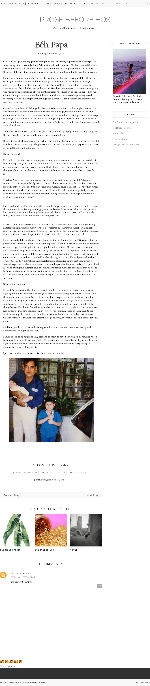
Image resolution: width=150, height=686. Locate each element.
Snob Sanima (53, 4)
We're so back (119, 133)
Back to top (143, 683)
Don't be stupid (120, 139)
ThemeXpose (23, 682)
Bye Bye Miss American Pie (125, 122)
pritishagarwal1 (21, 573)
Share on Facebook (26, 473)
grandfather (53, 480)
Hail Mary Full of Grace (123, 128)
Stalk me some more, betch (98, 4)
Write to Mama (124, 4)
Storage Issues (44, 550)
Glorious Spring (10, 550)
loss (66, 480)
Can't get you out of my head (126, 144)
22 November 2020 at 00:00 (23, 577)
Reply (100, 586)
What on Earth (35, 4)
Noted (74, 550)
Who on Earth (16, 4)
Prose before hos (75, 19)
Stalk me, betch (72, 4)
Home (2, 4)
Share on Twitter (55, 473)
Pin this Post (81, 473)
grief (61, 480)
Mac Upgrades (7, 666)
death (43, 480)
